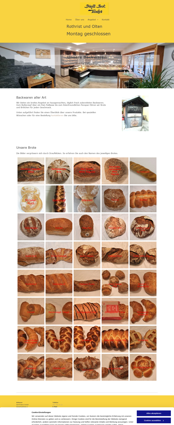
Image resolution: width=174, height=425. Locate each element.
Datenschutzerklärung (42, 414)
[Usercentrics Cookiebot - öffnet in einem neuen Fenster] (15, 420)
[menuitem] (68, 19)
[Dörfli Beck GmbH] (31, 170)
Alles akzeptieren (153, 396)
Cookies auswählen (40, 420)
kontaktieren (57, 115)
